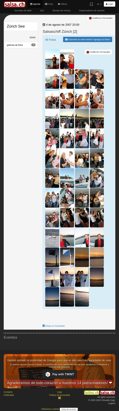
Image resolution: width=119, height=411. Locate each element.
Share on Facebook (54, 326)
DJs (42, 10)
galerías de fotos (21, 44)
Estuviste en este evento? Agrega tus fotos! (87, 39)
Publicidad (9, 395)
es (99, 4)
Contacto (8, 392)
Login (109, 4)
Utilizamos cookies (50, 409)
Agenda (35, 4)
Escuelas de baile (23, 10)
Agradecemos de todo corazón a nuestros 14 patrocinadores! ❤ (59, 383)
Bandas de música (61, 10)
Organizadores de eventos (91, 10)
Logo (59, 392)
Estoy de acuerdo (69, 409)
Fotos (49, 4)
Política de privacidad (59, 395)
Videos (62, 4)
